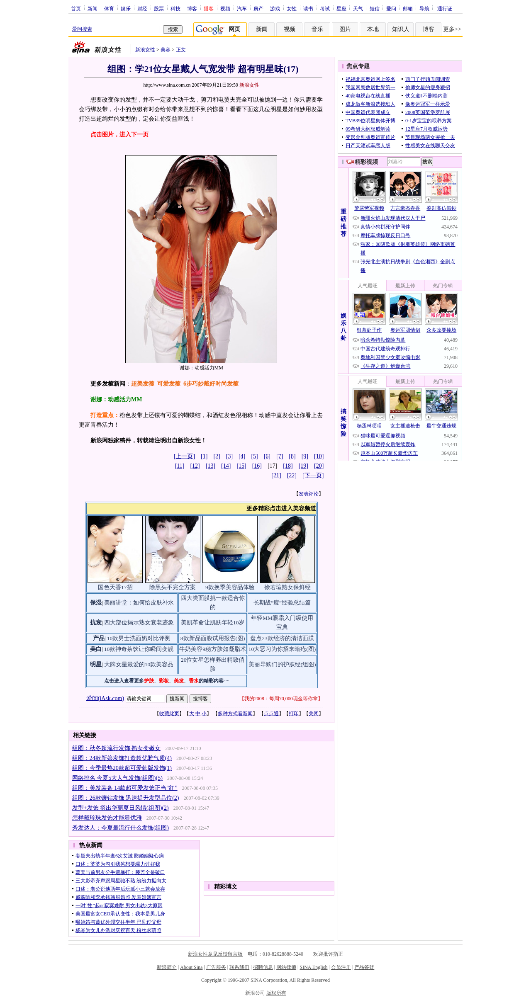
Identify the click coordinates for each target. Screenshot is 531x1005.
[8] (292, 456)
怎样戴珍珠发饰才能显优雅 (107, 818)
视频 (225, 8)
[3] (229, 456)
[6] (267, 456)
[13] (210, 466)
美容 (166, 50)
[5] (254, 456)
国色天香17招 (115, 587)
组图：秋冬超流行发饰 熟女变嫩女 (116, 748)
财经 (142, 8)
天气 (358, 8)
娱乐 (126, 8)
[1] (204, 456)
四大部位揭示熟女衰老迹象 (139, 622)
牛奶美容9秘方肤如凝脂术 (212, 649)
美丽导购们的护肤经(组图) (282, 664)
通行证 (444, 8)
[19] (303, 466)
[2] (216, 456)
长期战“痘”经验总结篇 (282, 603)
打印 (294, 713)
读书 (308, 8)
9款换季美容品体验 (230, 587)
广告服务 (216, 967)
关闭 (314, 713)
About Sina (191, 967)
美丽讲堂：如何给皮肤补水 (139, 603)
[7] (279, 456)
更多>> (452, 29)
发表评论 (309, 494)
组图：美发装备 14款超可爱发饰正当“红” (125, 788)
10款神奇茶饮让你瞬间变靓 (139, 649)
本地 (373, 29)
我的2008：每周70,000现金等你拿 (281, 699)
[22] (292, 475)
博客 (192, 8)
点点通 (271, 713)
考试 (325, 8)
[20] (319, 466)
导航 (424, 8)
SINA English (313, 967)
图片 (345, 29)
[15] (241, 466)
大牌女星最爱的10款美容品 (139, 664)
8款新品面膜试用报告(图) (212, 638)
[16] (257, 466)
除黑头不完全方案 (172, 587)
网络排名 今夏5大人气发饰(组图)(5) (117, 778)
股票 (159, 8)
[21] (276, 475)
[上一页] (184, 456)
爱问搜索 (82, 29)
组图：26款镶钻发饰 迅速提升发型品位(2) (125, 798)
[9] (305, 456)
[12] (195, 466)
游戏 (275, 8)
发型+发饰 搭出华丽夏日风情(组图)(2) (120, 808)
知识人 (400, 29)
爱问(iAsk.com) (105, 698)
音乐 (317, 29)
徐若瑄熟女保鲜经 (287, 587)
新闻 (92, 8)
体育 (109, 8)
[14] (226, 466)
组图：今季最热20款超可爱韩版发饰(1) (122, 768)
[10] (319, 456)
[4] (242, 456)
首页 (76, 8)
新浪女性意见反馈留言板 (215, 954)
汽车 (242, 8)
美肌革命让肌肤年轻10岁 (213, 622)
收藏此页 (169, 713)
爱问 (391, 8)
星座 (341, 8)
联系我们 (239, 967)
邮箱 (408, 8)
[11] (180, 466)
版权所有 (276, 993)
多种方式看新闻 (235, 713)
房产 (258, 8)
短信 (375, 8)
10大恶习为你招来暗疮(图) (282, 649)
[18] (287, 466)
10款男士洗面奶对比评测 (139, 638)
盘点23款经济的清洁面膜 (282, 638)
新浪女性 (145, 50)
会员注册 (341, 967)
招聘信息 (263, 967)
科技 (175, 8)
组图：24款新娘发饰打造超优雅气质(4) (122, 758)
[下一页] (313, 475)
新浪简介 (167, 967)
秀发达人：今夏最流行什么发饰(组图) (120, 828)
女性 (292, 8)
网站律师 (286, 967)
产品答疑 (364, 967)
